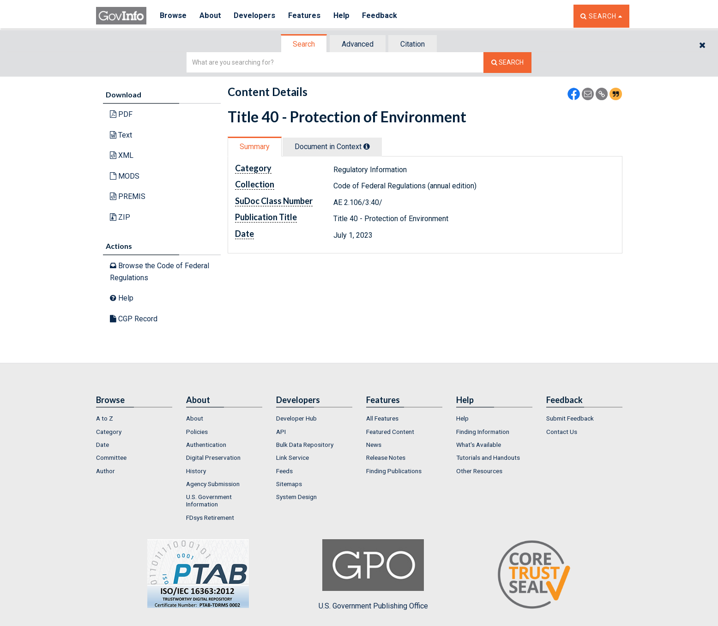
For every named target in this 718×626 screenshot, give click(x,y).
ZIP (120, 217)
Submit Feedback (570, 418)
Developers (256, 16)
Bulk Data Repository (304, 444)
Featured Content (390, 431)
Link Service (292, 457)
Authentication (206, 444)
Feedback (383, 16)
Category (108, 431)
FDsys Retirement (210, 517)
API (281, 431)
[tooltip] (366, 146)
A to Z (104, 418)
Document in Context (332, 146)
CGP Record (133, 318)
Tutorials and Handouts (488, 457)
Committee (111, 457)
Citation (412, 44)
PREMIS (127, 196)
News (373, 444)
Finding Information (482, 431)
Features (306, 16)
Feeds (284, 471)
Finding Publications (394, 471)
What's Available (478, 444)
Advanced (358, 44)
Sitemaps (289, 484)
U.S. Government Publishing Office (373, 574)
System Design (296, 496)
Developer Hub (296, 418)
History (196, 471)
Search (304, 44)
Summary (255, 146)
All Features (382, 418)
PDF (121, 114)
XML (121, 155)
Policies (197, 431)
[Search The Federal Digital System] (507, 62)
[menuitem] (134, 418)
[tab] (304, 44)
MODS (124, 176)
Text (121, 135)
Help (344, 16)
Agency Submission (213, 484)
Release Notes (385, 457)
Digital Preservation (213, 457)
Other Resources (479, 471)
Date (102, 444)
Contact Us (561, 431)
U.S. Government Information (209, 500)
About (211, 16)
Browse (173, 16)
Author (105, 471)
